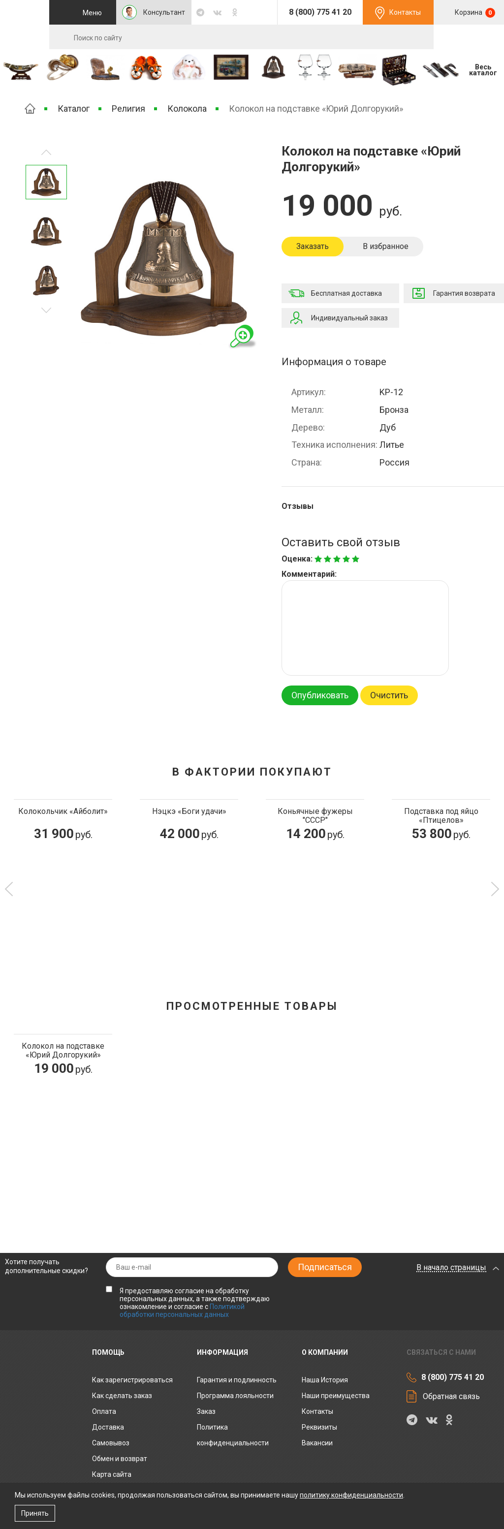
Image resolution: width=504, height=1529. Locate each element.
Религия (128, 108)
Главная (30, 108)
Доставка (108, 1427)
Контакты (405, 12)
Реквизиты (319, 1427)
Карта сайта (111, 1474)
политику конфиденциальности (351, 1495)
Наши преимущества (336, 1396)
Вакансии (317, 1443)
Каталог (74, 108)
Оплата (104, 1411)
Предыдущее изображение (46, 310)
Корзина (474, 13)
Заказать (312, 246)
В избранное (386, 246)
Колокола (187, 108)
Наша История (325, 1380)
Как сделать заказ (122, 1396)
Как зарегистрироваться (132, 1380)
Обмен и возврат (119, 1459)
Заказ (206, 1411)
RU (468, 37)
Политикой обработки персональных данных (182, 1310)
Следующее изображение (46, 152)
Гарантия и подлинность (237, 1380)
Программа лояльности (235, 1396)
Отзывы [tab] (298, 506)
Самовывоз (110, 1443)
